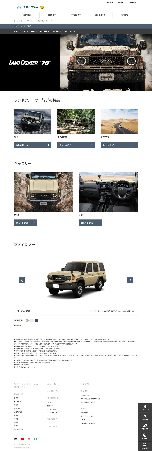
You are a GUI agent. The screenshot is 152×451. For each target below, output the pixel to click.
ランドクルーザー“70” (22, 26)
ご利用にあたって (86, 420)
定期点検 (50, 406)
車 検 (49, 402)
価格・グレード (20, 31)
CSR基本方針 (85, 395)
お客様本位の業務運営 (88, 423)
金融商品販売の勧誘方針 (88, 402)
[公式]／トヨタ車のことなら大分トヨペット (26, 385)
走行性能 (43, 31)
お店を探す (18, 393)
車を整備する (53, 398)
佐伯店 (16, 426)
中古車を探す (53, 391)
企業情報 (84, 391)
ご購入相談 (52, 426)
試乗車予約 (85, 384)
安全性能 (55, 31)
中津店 (16, 419)
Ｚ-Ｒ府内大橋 (18, 429)
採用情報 (51, 419)
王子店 (16, 398)
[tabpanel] (76, 62)
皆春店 (16, 405)
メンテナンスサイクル (54, 413)
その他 (83, 408)
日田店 (16, 422)
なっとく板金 (51, 409)
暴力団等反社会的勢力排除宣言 (90, 399)
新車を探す (52, 384)
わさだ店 (17, 408)
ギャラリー (68, 31)
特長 (32, 31)
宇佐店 (16, 415)
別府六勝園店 (18, 412)
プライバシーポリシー (88, 416)
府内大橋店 (17, 401)
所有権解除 (84, 413)
